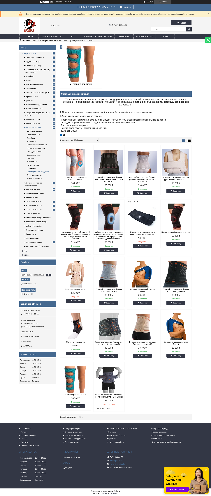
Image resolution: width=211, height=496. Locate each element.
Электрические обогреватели (37, 246)
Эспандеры (31, 168)
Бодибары (31, 138)
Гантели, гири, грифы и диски (37, 92)
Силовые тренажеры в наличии (38, 218)
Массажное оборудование (36, 105)
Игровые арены (31, 197)
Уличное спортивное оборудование (166, 442)
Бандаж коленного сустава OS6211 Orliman (75, 178)
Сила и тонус (30, 234)
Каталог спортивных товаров (35, 40)
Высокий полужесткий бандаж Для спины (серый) (109, 290)
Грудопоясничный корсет (75, 289)
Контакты (124, 37)
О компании (26, 429)
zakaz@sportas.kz (30, 323)
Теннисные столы (32, 119)
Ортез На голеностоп (75, 342)
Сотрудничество (144, 37)
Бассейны (29, 76)
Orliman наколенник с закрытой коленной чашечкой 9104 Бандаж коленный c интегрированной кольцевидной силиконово (108, 235)
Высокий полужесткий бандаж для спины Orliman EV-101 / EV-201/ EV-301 (142, 179)
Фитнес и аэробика (58, 40)
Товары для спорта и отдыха (163, 435)
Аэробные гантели (34, 131)
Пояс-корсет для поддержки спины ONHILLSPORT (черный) (142, 233)
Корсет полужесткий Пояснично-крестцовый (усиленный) (109, 343)
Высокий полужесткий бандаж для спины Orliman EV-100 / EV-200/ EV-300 (109, 179)
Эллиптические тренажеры (36, 222)
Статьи (165, 37)
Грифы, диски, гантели (74, 435)
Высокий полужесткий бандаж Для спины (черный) (176, 290)
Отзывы (25, 255)
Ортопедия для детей (81, 84)
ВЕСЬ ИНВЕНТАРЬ (33, 202)
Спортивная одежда (160, 429)
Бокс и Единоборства (34, 84)
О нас (71, 37)
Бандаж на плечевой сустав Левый (142, 290)
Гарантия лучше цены (30, 445)
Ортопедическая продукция (38, 172)
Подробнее (125, 7)
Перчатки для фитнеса (36, 148)
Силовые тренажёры (33, 66)
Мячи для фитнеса (34, 152)
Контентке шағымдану (110, 493)
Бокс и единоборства (117, 435)
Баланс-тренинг (33, 135)
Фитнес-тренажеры (34, 178)
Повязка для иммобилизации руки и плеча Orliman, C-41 (176, 178)
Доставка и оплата (28, 435)
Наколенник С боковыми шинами (176, 232)
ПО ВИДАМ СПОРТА (33, 206)
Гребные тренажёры (33, 226)
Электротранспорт (32, 189)
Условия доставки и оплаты (98, 37)
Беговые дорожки (32, 214)
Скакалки (30, 158)
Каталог (24, 432)
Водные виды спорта (33, 242)
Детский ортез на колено (75, 395)
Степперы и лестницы (34, 230)
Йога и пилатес (33, 165)
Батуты (28, 80)
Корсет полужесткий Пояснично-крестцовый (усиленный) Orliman (109, 396)
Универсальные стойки (34, 193)
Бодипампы (31, 141)
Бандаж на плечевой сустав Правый (176, 343)
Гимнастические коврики (37, 145)
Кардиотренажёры (32, 62)
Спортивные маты (34, 175)
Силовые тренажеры (73, 432)
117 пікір (150, 2)
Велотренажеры (31, 238)
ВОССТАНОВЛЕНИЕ (33, 210)
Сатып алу (77, 191)
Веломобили (30, 88)
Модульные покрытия (34, 109)
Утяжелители (32, 162)
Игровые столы (31, 97)
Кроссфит (29, 101)
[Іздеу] (189, 29)
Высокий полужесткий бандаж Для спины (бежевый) (142, 343)
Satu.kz (117, 491)
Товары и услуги (49, 37)
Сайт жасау (59, 2)
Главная (29, 37)
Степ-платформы (34, 155)
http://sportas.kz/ (29, 320)
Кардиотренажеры (72, 429)
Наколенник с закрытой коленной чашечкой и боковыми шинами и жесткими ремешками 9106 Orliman (75, 235)
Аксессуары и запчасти (34, 58)
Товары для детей (32, 123)
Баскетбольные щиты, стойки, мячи (122, 429)
